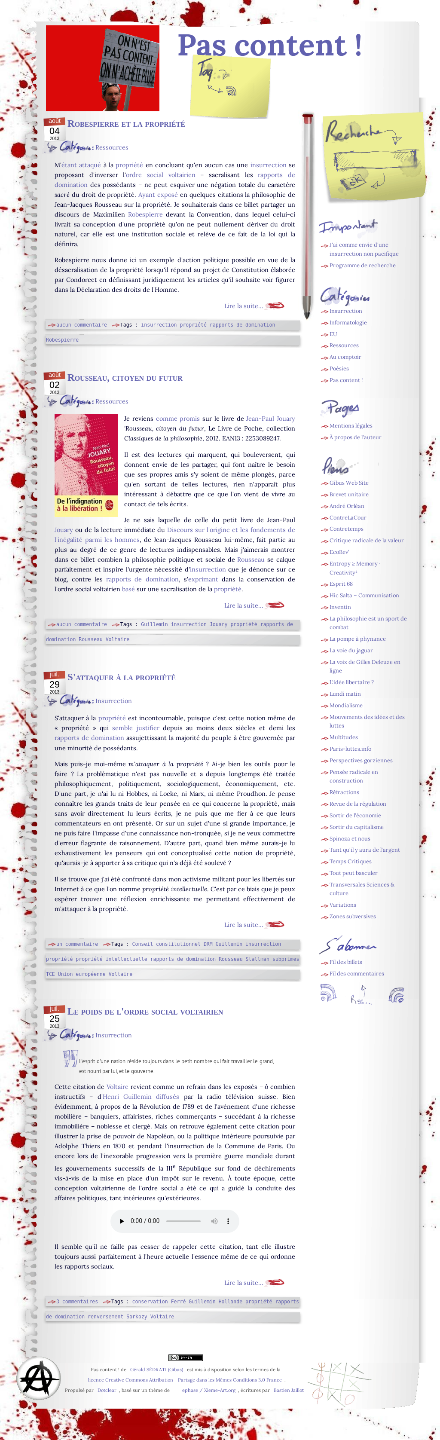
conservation (150, 1302)
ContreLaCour (348, 517)
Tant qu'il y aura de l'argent (365, 849)
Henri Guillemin (127, 1097)
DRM (208, 944)
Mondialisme (346, 705)
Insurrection (113, 701)
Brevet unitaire (349, 494)
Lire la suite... (243, 306)
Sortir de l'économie (355, 815)
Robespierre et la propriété (126, 123)
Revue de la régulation (358, 803)
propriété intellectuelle (111, 959)
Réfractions (344, 792)
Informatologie (348, 322)
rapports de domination (242, 325)
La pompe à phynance (358, 638)
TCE (50, 974)
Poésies (339, 368)
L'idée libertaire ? (352, 682)
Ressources (111, 147)
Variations (343, 904)
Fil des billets (231, 93)
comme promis (178, 418)
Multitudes (344, 737)
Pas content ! (346, 380)
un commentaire (77, 944)
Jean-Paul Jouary (270, 418)
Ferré (178, 1302)
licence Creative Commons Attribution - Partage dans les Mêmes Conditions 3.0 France (185, 1380)
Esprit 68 (341, 583)
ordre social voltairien (160, 175)
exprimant (203, 579)
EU (333, 334)
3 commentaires (77, 1302)
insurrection (269, 165)
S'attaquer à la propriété (121, 676)
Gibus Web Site (349, 482)
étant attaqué (81, 165)
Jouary (64, 530)
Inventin (340, 607)
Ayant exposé (158, 195)
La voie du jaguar (351, 650)
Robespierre (145, 214)
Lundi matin (345, 693)
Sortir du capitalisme (357, 827)
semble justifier (135, 728)
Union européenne (82, 974)
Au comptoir (345, 357)
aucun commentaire (81, 325)
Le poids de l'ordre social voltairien (145, 1011)
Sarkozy (136, 1317)
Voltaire (117, 639)
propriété (129, 165)
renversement (105, 1317)
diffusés (167, 1097)
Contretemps (347, 528)
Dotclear (107, 1390)
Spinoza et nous (350, 838)
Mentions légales (351, 425)
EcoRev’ (339, 552)
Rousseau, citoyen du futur (125, 377)
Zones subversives (353, 916)
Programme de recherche (363, 265)
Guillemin (154, 624)
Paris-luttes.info (350, 748)
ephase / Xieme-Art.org (208, 1390)
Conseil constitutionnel (166, 944)
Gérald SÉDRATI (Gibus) (156, 1370)
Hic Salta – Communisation (364, 595)
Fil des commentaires (357, 973)
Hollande (230, 1302)
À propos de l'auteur (356, 437)
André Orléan (347, 506)
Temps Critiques (351, 861)
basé (128, 589)
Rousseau (251, 559)
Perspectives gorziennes (361, 760)
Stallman (257, 959)
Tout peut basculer (354, 873)
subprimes (285, 959)
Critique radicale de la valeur (367, 540)
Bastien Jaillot (289, 1390)
